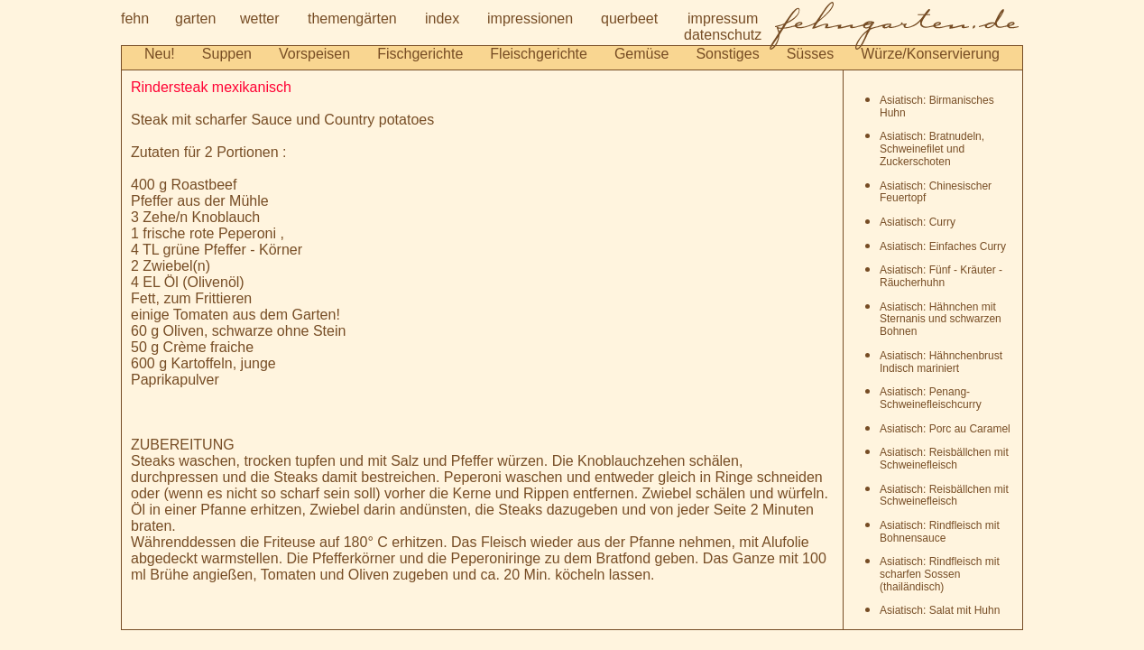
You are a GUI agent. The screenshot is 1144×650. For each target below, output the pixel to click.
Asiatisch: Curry (917, 222)
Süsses (810, 53)
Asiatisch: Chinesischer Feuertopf (936, 192)
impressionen (530, 18)
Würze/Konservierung (930, 53)
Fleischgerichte (538, 53)
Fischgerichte (420, 53)
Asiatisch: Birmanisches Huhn (937, 106)
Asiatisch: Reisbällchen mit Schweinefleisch (944, 458)
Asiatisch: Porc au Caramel (945, 428)
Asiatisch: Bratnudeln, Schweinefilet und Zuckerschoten (932, 149)
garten (195, 18)
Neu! (159, 53)
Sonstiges (727, 53)
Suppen (227, 53)
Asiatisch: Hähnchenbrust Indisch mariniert (941, 362)
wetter (260, 18)
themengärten (352, 18)
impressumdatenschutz (722, 26)
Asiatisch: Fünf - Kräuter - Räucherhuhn (941, 276)
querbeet (629, 18)
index (442, 18)
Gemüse (641, 53)
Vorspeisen (314, 53)
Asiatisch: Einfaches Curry (943, 246)
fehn (135, 18)
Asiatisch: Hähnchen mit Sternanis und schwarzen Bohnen (940, 320)
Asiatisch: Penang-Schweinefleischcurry (931, 398)
